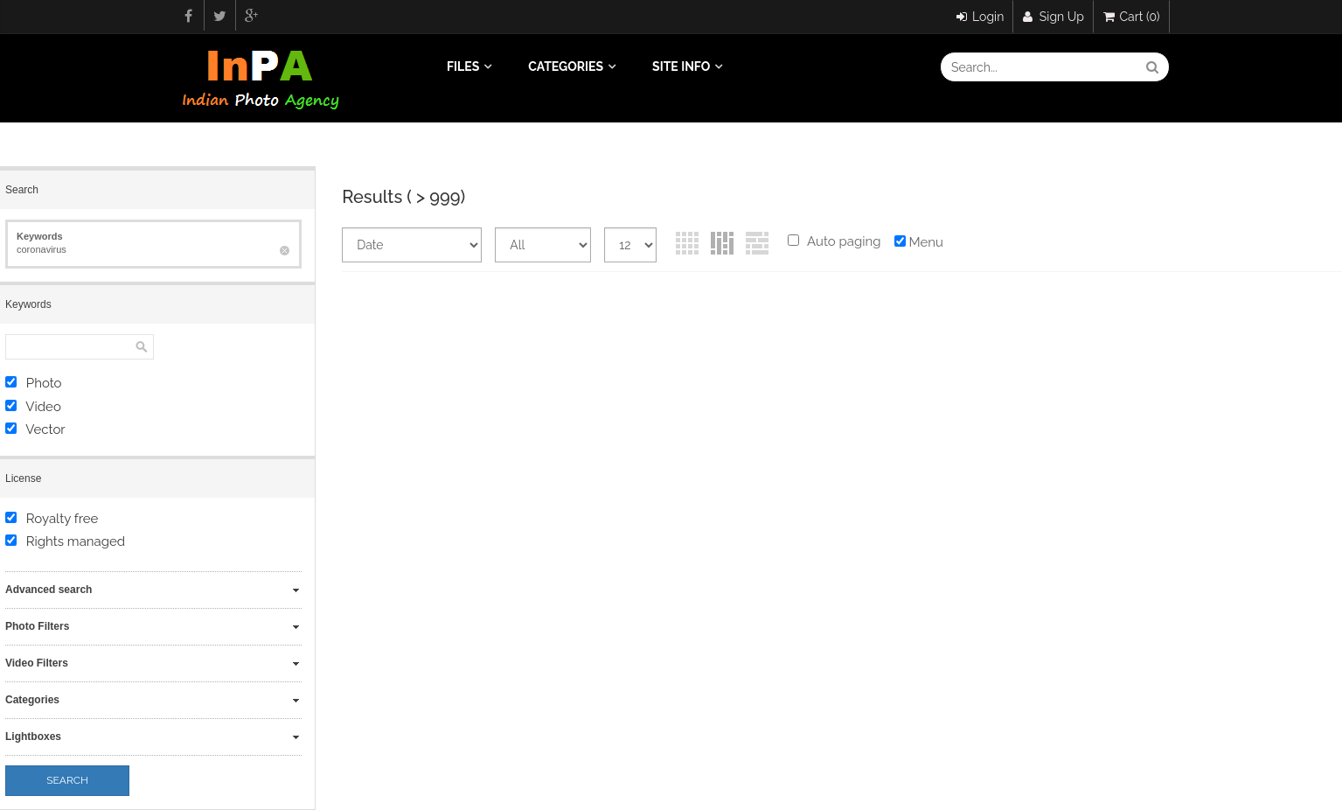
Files (463, 66)
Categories (565, 66)
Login (980, 17)
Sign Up (1053, 17)
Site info (681, 66)
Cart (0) (1131, 17)
